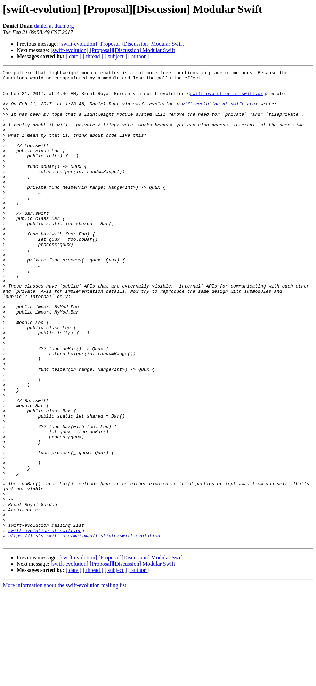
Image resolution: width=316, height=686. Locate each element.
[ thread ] (93, 56)
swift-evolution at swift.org (228, 98)
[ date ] (73, 56)
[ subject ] (116, 56)
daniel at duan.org (54, 26)
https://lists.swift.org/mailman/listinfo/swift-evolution (84, 629)
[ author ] (138, 56)
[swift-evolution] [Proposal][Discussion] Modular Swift (121, 44)
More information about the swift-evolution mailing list (65, 680)
